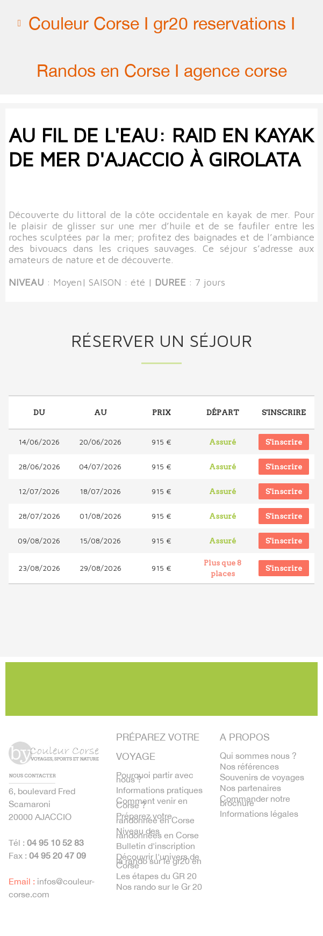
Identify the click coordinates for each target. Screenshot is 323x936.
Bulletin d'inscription (155, 846)
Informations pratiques (159, 790)
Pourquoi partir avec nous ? (154, 777)
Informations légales (259, 813)
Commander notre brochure (255, 801)
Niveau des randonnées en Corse (157, 833)
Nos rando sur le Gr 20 (159, 886)
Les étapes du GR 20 (156, 876)
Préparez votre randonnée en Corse (155, 818)
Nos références (249, 766)
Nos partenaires (250, 788)
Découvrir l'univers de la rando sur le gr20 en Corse (159, 861)
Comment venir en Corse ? (152, 803)
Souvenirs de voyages (262, 777)
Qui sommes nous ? (258, 755)
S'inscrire (283, 442)
